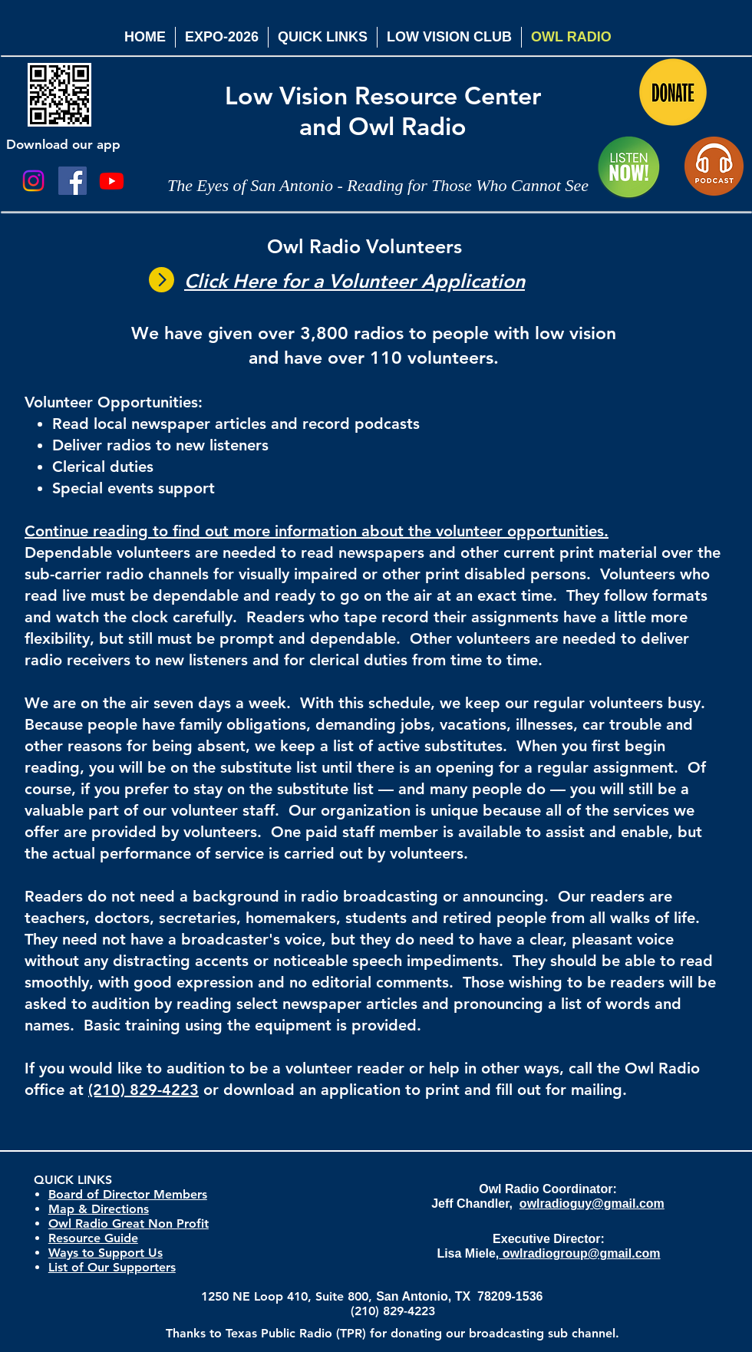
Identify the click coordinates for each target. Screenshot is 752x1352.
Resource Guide (93, 1238)
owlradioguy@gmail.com (592, 1203)
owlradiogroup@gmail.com (579, 1253)
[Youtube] (111, 181)
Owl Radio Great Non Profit (128, 1223)
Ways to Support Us (105, 1252)
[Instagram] (33, 181)
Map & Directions (98, 1209)
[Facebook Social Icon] (72, 181)
